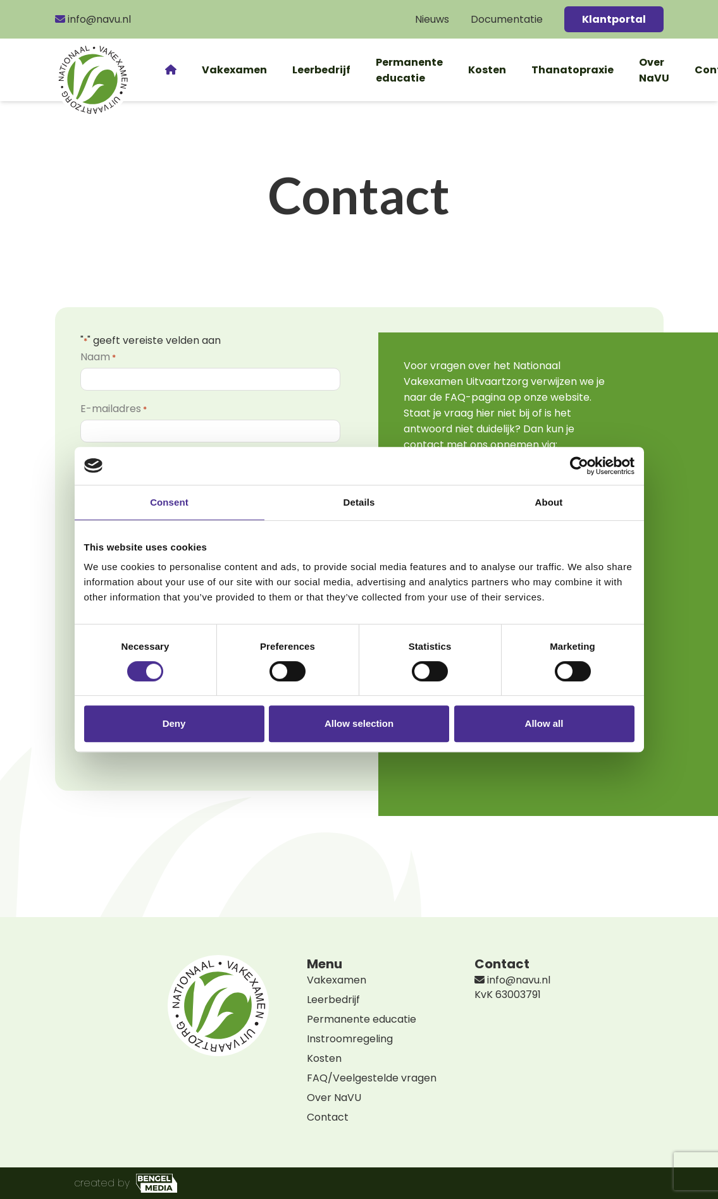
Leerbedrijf (321, 70)
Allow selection (359, 723)
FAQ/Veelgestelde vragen (371, 1078)
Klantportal (614, 19)
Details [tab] (359, 502)
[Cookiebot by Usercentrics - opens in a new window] (579, 465)
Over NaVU (654, 70)
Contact (328, 1117)
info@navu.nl (93, 19)
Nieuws (432, 19)
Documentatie (507, 19)
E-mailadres (113, 409)
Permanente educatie (409, 70)
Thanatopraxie (572, 70)
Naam (98, 357)
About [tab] (549, 502)
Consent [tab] (169, 502)
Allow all (544, 723)
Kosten (487, 70)
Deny (174, 723)
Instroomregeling (350, 1039)
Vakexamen (234, 70)
